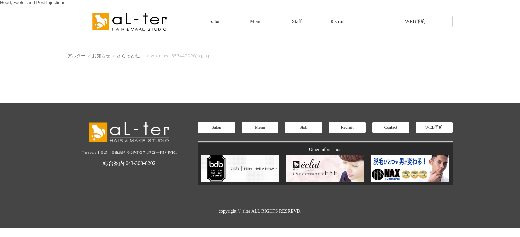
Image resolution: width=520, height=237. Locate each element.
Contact (390, 127)
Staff (297, 21)
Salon (215, 21)
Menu (256, 21)
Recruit (337, 21)
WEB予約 (415, 21)
